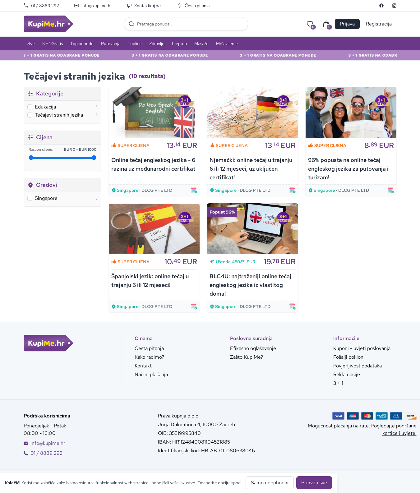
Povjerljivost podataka (357, 365)
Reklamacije (346, 374)
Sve (31, 43)
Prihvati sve (314, 482)
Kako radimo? (149, 357)
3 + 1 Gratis (52, 43)
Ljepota (179, 43)
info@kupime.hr (93, 5)
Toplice (135, 43)
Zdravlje (156, 43)
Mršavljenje (227, 43)
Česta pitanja (193, 5)
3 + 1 (338, 383)
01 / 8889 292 (41, 5)
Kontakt (143, 365)
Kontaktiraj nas (144, 5)
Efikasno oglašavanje (253, 348)
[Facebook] (381, 5)
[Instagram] (394, 5)
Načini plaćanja (151, 374)
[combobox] (186, 24)
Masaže (201, 43)
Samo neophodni (269, 482)
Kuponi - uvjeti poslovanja (361, 348)
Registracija (379, 24)
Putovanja (110, 43)
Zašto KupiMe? (246, 357)
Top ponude (82, 43)
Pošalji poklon (348, 357)
